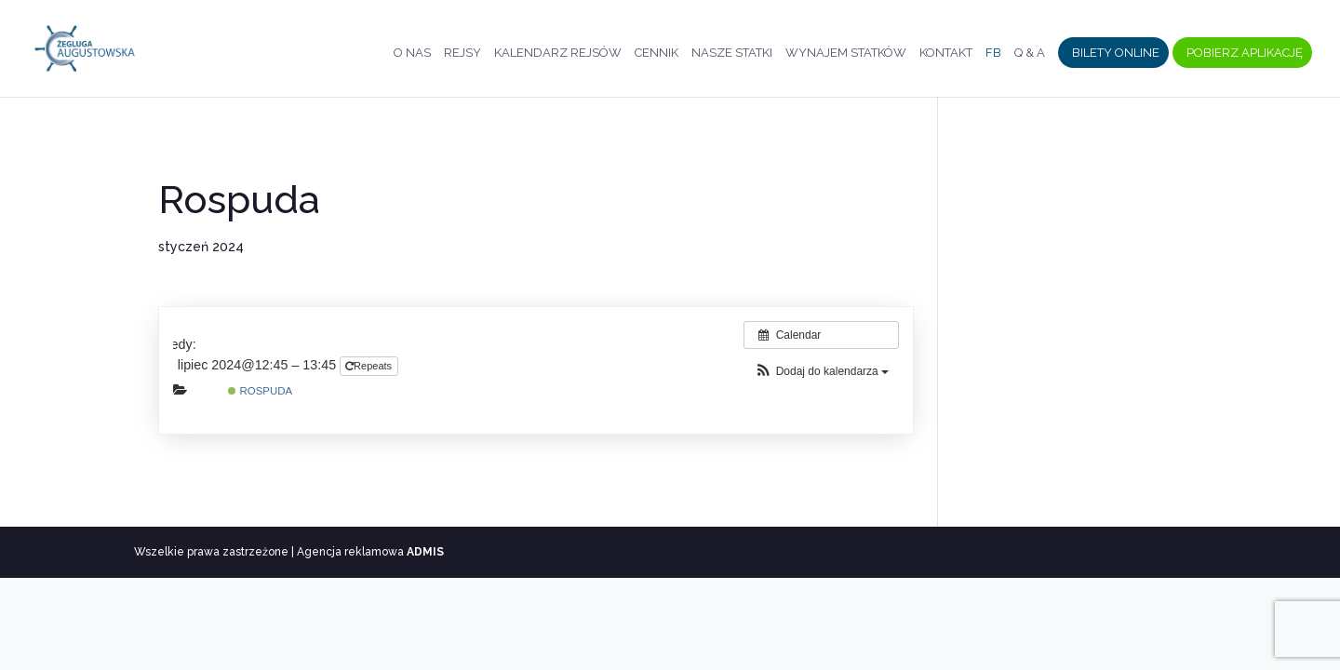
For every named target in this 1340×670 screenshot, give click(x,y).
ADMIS (425, 551)
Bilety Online (1115, 53)
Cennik (656, 53)
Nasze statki (731, 53)
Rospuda (260, 390)
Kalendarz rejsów (558, 53)
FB (993, 53)
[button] (821, 371)
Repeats (370, 365)
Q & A (1029, 53)
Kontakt (945, 53)
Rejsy (462, 53)
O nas (412, 53)
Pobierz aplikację (1244, 53)
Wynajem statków (845, 53)
